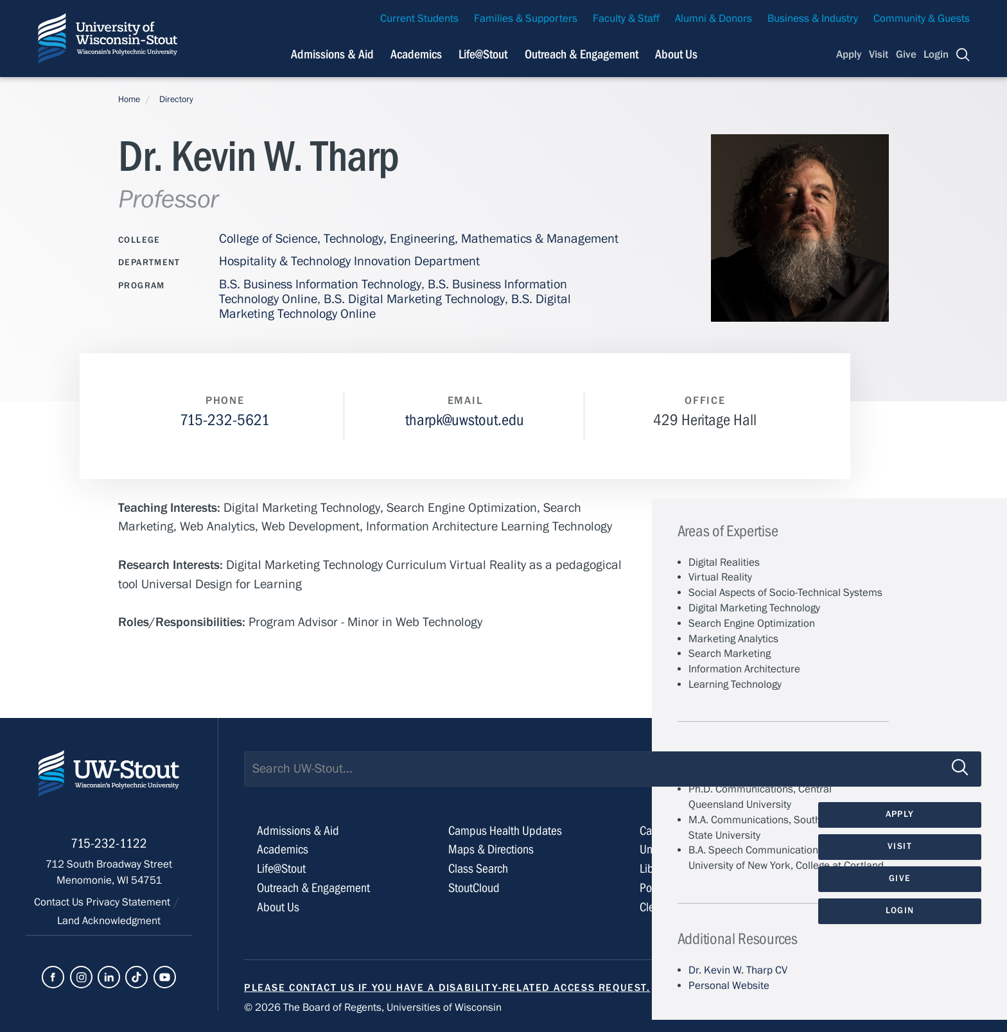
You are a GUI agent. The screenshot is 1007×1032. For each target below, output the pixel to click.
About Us (676, 54)
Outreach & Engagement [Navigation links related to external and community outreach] (581, 54)
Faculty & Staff (626, 18)
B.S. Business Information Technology (320, 284)
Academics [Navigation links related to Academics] (416, 54)
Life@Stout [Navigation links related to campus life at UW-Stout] (483, 54)
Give (906, 54)
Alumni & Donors (713, 18)
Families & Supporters (525, 18)
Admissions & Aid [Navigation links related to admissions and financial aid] (332, 54)
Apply (849, 54)
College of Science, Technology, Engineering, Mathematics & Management (418, 238)
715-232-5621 (225, 420)
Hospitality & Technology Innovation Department (349, 261)
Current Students (419, 18)
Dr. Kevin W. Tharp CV (737, 970)
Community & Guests (921, 18)
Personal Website (728, 985)
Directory (176, 99)
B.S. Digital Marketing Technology (414, 299)
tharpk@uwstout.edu (464, 420)
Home (129, 99)
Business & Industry (812, 18)
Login (936, 54)
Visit (878, 54)
